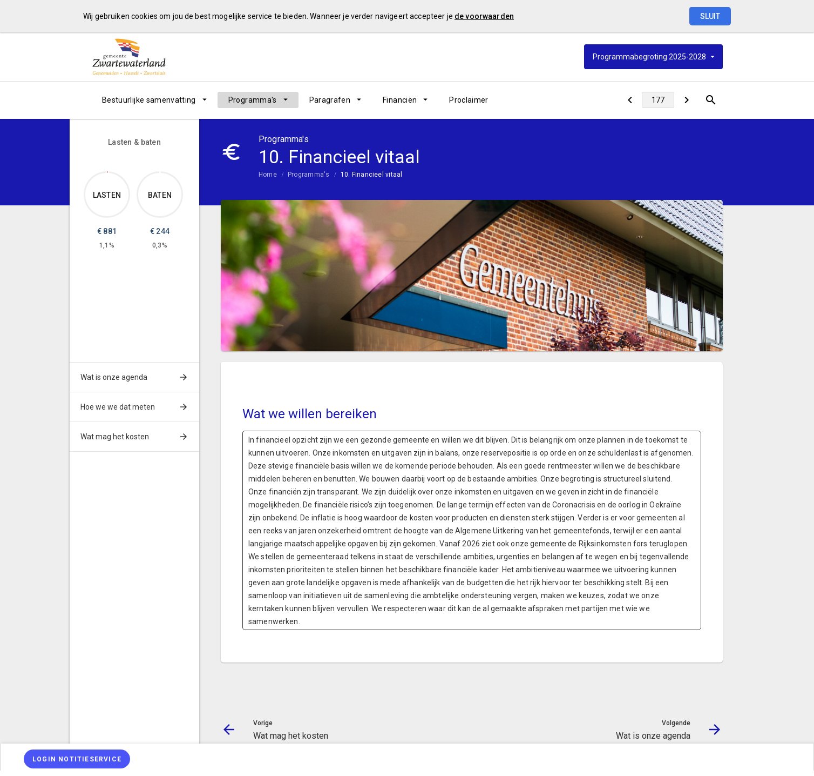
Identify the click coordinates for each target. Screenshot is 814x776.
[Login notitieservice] (77, 759)
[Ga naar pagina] (658, 100)
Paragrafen (330, 100)
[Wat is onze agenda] (686, 100)
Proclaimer (469, 100)
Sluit (710, 16)
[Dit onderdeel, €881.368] (107, 172)
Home (268, 174)
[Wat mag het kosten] (630, 100)
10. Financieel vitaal (372, 174)
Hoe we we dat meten (117, 407)
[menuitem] (154, 100)
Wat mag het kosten (114, 436)
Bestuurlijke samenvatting (149, 100)
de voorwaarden (484, 16)
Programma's (252, 100)
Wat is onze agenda (113, 377)
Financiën (400, 100)
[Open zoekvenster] (710, 100)
